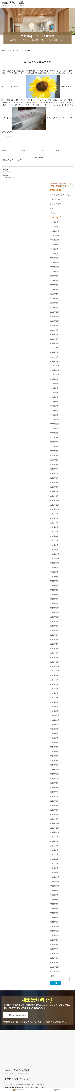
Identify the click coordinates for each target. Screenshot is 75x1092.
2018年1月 (54, 550)
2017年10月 (55, 563)
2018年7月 (54, 523)
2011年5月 (54, 904)
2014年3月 (54, 756)
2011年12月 (55, 877)
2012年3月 (54, 864)
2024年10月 (55, 240)
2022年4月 (54, 348)
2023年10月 (55, 267)
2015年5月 (54, 693)
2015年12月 (55, 662)
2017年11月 (55, 559)
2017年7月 (54, 577)
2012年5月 (54, 855)
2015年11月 (55, 666)
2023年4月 (54, 294)
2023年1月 (54, 307)
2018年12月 (55, 500)
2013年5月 (54, 801)
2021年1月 (54, 415)
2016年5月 (54, 639)
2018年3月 (54, 541)
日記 (8, 50)
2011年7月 (54, 895)
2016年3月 (54, 648)
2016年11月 (55, 612)
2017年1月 (54, 603)
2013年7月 (54, 792)
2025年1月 (54, 227)
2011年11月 (55, 882)
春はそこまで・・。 (58, 204)
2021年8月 (54, 384)
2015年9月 (54, 675)
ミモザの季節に (56, 199)
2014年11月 (55, 720)
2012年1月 (54, 873)
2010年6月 (54, 953)
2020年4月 (54, 456)
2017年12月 (55, 554)
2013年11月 (55, 774)
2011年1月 (54, 922)
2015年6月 (54, 689)
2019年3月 (54, 487)
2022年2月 (54, 357)
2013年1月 (54, 819)
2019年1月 (54, 496)
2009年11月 (55, 967)
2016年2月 (54, 653)
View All (3, 174)
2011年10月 (55, 886)
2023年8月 (54, 276)
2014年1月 (54, 765)
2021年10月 (55, 375)
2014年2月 (54, 761)
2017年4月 (54, 590)
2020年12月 (55, 420)
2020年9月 (54, 433)
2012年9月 (54, 837)
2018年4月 (54, 536)
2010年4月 (54, 962)
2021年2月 (54, 411)
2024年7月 (54, 245)
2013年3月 (54, 810)
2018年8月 (54, 518)
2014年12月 (55, 716)
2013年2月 (54, 814)
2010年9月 (54, 940)
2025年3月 (54, 222)
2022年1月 (54, 361)
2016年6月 (54, 635)
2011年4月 (54, 909)
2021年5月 (54, 397)
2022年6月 (54, 339)
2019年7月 (54, 469)
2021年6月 (54, 393)
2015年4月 (54, 698)
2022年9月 (54, 325)
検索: (52, 976)
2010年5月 (54, 958)
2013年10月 (55, 778)
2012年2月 (54, 868)
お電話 (57, 1089)
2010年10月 (55, 935)
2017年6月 (54, 581)
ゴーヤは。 (7, 172)
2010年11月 (55, 931)
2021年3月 (54, 406)
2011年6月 (54, 900)
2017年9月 (54, 568)
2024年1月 (54, 258)
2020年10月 (55, 429)
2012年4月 (54, 859)
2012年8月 (54, 841)
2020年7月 (54, 442)
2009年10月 (55, 971)
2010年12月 (55, 926)
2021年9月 (54, 379)
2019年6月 (54, 473)
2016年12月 (55, 608)
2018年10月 (55, 509)
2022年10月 (55, 321)
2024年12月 (55, 231)
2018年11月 (55, 505)
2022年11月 (55, 316)
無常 (52, 208)
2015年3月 (54, 702)
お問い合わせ (18, 1089)
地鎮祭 (52, 213)
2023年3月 (54, 298)
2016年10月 (55, 617)
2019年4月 (54, 482)
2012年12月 (55, 823)
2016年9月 (54, 621)
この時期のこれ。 (10, 177)
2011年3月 (54, 913)
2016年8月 (54, 626)
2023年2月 (54, 303)
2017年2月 (54, 599)
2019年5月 (54, 478)
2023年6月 (54, 285)
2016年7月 (54, 630)
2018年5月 (54, 532)
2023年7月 (54, 280)
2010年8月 (54, 944)
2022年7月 (54, 334)
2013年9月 (54, 783)
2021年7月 (54, 388)
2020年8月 (54, 438)
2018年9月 (54, 514)
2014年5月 (54, 747)
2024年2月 (54, 254)
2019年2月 (54, 491)
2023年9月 (54, 272)
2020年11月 (55, 424)
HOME (3, 50)
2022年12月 (55, 312)
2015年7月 (54, 684)
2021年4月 (54, 402)
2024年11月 (55, 236)
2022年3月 (54, 352)
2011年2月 (54, 918)
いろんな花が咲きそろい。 (61, 195)
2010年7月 (54, 949)
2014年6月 (54, 743)
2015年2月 (54, 707)
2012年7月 (54, 846)
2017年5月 (54, 586)
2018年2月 (54, 545)
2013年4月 (54, 805)
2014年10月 (55, 725)
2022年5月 (54, 343)
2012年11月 (55, 828)
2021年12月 (55, 366)
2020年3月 (54, 460)
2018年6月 (54, 527)
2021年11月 (55, 370)
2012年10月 (55, 832)
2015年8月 (54, 680)
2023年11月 (55, 263)
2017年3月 (54, 595)
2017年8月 (54, 572)
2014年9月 (54, 729)
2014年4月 (54, 752)
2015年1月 (54, 711)
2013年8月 (54, 787)
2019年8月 (54, 464)
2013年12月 (55, 769)
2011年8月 (54, 891)
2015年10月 (55, 671)
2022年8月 (54, 330)
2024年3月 (54, 249)
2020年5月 (54, 451)
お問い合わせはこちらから (16, 1015)
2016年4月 (54, 644)
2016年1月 (54, 657)
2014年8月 (54, 734)
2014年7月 (54, 738)
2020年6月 (54, 446)
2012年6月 (54, 850)
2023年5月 (54, 289)
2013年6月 (54, 796)
